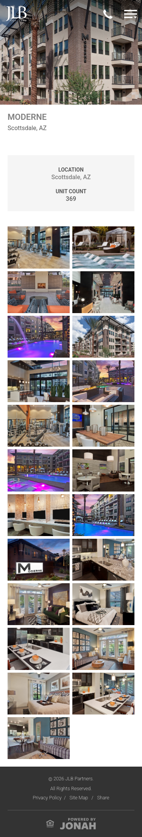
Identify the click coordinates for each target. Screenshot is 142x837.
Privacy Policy (47, 797)
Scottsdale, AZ (71, 177)
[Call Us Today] (108, 14)
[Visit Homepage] (16, 13)
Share (103, 797)
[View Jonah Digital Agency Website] (78, 823)
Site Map (79, 797)
